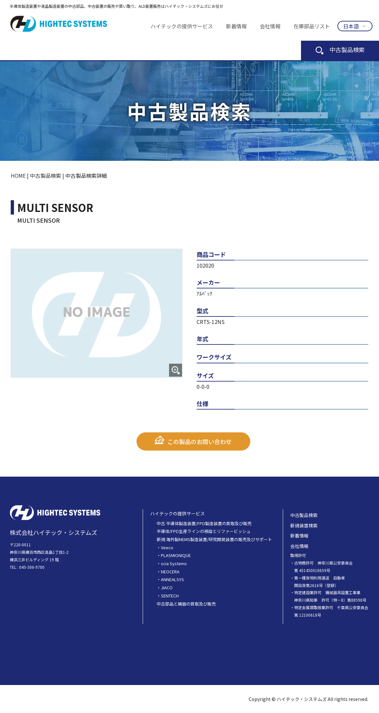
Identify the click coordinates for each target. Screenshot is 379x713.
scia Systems (174, 563)
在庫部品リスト (312, 26)
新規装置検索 (304, 525)
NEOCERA (170, 571)
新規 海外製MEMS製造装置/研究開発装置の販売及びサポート (214, 539)
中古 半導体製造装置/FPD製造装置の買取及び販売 (204, 523)
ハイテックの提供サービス (181, 26)
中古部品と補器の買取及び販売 (186, 603)
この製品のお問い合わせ (199, 441)
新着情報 (236, 26)
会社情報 (270, 26)
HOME (18, 175)
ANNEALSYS (172, 579)
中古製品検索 (340, 49)
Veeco (167, 547)
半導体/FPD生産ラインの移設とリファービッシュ (204, 531)
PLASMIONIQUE (176, 555)
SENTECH (170, 595)
